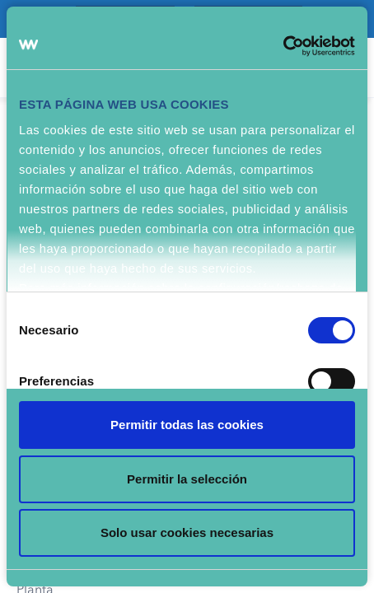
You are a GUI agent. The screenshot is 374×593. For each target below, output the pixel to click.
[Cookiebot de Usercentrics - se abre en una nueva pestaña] (283, 46)
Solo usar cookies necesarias (187, 532)
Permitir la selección (187, 479)
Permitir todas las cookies (187, 425)
